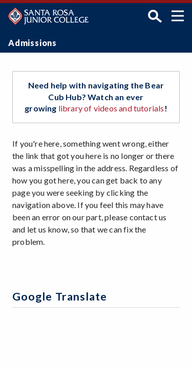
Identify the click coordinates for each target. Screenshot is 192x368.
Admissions (32, 43)
